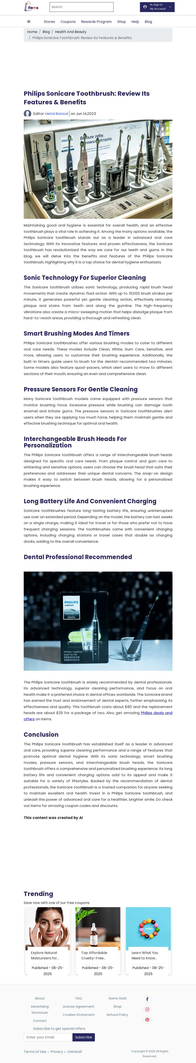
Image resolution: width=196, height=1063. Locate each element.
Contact (40, 1020)
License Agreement (78, 1006)
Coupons (68, 21)
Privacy (56, 1051)
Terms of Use (35, 1051)
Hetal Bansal (56, 113)
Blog (148, 21)
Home (32, 31)
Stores (49, 21)
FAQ (78, 998)
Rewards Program (96, 21)
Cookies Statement (79, 1014)
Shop (121, 21)
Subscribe (83, 1037)
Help (135, 21)
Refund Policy (117, 1014)
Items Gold (117, 998)
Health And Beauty (70, 31)
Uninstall (74, 1051)
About (40, 998)
